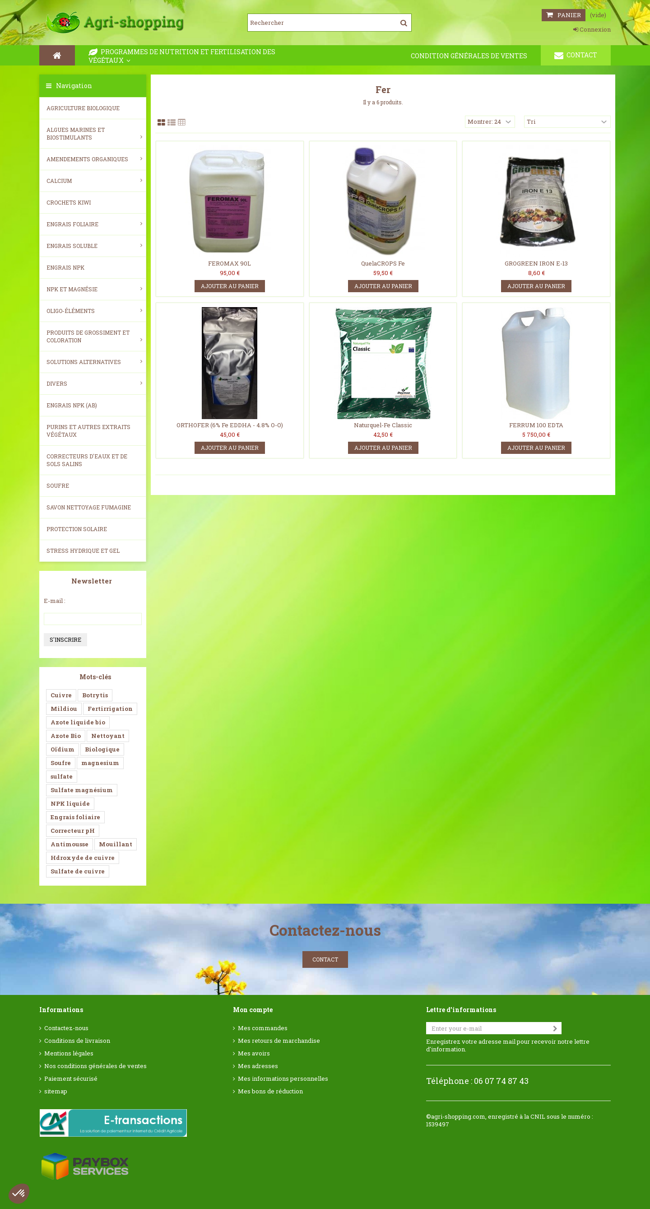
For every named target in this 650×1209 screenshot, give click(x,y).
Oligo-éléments (94, 310)
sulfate (62, 776)
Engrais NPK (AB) (71, 405)
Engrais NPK (65, 267)
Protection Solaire (76, 528)
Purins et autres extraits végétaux (88, 430)
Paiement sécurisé (71, 1079)
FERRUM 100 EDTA (536, 425)
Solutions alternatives (94, 361)
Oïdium (62, 749)
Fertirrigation (110, 709)
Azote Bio (66, 736)
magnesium (100, 763)
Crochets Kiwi (68, 202)
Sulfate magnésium (82, 790)
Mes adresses (258, 1066)
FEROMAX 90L (229, 263)
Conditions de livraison (77, 1041)
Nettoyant (108, 736)
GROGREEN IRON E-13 (536, 263)
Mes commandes (263, 1028)
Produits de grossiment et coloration (94, 336)
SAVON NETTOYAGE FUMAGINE (88, 507)
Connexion (592, 29)
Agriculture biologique (83, 108)
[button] (19, 1193)
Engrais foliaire (94, 224)
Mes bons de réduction (270, 1091)
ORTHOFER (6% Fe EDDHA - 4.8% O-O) (229, 425)
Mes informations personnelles (283, 1079)
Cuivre (61, 695)
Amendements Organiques (94, 159)
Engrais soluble (94, 245)
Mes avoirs (254, 1053)
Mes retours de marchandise (279, 1041)
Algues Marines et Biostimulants (94, 133)
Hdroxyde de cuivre (83, 858)
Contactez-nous (66, 1028)
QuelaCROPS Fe (383, 263)
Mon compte (253, 1009)
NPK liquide (70, 803)
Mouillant (115, 844)
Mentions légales (68, 1053)
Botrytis (95, 695)
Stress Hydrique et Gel (83, 550)
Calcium (94, 180)
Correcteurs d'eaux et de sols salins (86, 460)
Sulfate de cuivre (78, 871)
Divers (94, 383)
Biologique (102, 749)
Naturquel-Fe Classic (383, 425)
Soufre (57, 485)
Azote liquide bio (78, 722)
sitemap (55, 1091)
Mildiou (64, 709)
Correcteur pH (73, 830)
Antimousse (69, 844)
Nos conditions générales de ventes (95, 1066)
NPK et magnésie (94, 289)
